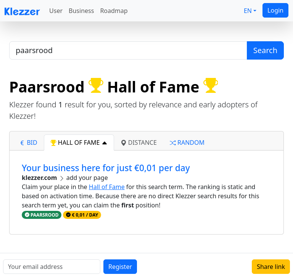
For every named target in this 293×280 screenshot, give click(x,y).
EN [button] (248, 10)
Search (265, 50)
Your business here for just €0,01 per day (106, 168)
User (56, 10)
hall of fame (79, 142)
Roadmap (113, 10)
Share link (271, 266)
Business (81, 10)
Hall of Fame (107, 187)
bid (28, 142)
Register (120, 266)
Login (275, 10)
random (187, 142)
